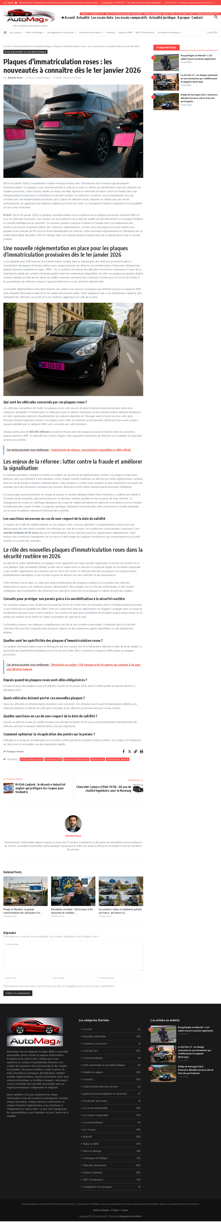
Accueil (7, 46)
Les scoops (16, 32)
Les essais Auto (102, 17)
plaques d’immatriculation (76, 759)
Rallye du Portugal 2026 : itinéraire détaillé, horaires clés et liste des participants (199, 98)
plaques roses (97, 759)
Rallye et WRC (125, 32)
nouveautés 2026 (53, 759)
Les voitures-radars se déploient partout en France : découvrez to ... (120, 911)
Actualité (83, 17)
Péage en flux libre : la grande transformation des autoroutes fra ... (22, 911)
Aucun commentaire (39, 77)
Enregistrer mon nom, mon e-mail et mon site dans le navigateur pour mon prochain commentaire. (60, 986)
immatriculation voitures (32, 759)
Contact (197, 17)
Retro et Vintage (35, 32)
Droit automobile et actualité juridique (32, 46)
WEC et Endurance (145, 32)
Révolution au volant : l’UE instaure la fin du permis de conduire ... (72, 911)
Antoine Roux (15, 77)
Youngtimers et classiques (61, 32)
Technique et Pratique (169, 32)
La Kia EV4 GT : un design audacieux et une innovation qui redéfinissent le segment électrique (199, 78)
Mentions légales (101, 1210)
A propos (183, 17)
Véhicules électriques (91, 32)
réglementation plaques (118, 759)
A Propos (115, 1210)
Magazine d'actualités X (131, 1216)
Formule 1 (111, 32)
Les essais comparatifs (131, 16)
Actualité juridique (162, 16)
